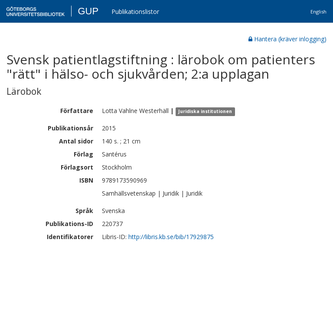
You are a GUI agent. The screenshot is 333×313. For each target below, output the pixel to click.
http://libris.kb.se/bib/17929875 (171, 237)
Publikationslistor (135, 11)
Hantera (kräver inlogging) (287, 39)
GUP (88, 11)
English (318, 11)
